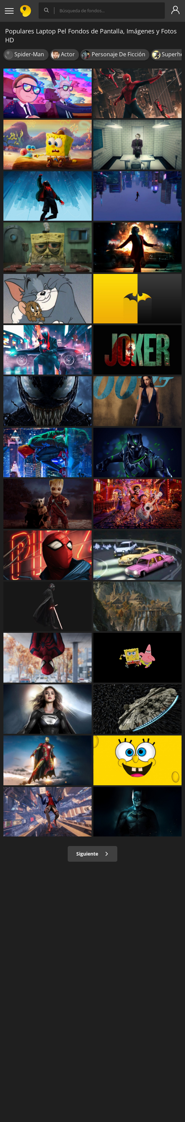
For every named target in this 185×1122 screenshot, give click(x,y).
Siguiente (92, 853)
